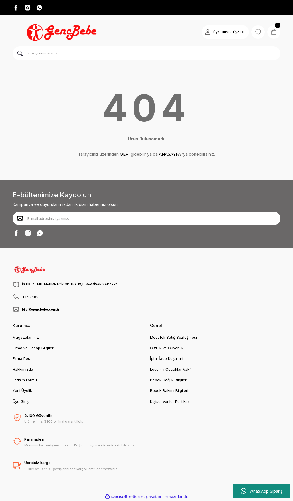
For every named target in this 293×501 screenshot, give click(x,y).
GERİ (125, 154)
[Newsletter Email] (146, 219)
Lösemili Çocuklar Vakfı (171, 369)
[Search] (146, 53)
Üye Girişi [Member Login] (219, 32)
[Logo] (62, 32)
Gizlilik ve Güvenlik (166, 348)
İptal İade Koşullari (166, 358)
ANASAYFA (170, 154)
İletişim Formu (25, 380)
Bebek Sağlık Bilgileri (168, 380)
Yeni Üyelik (22, 390)
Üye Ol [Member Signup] (237, 32)
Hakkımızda (23, 369)
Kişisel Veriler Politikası (170, 401)
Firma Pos (21, 358)
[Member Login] (206, 32)
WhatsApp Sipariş (261, 491)
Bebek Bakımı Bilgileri (169, 390)
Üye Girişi (21, 401)
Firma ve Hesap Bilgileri (33, 348)
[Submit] (20, 219)
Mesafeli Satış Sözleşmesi (173, 337)
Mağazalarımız (26, 337)
